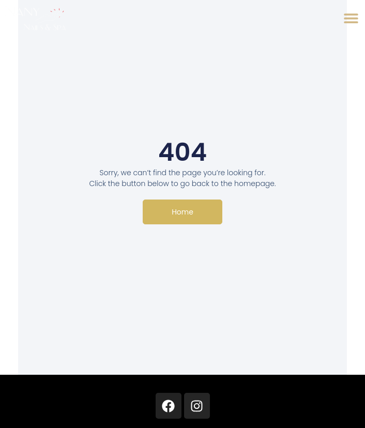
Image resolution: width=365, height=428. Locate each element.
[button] (350, 18)
